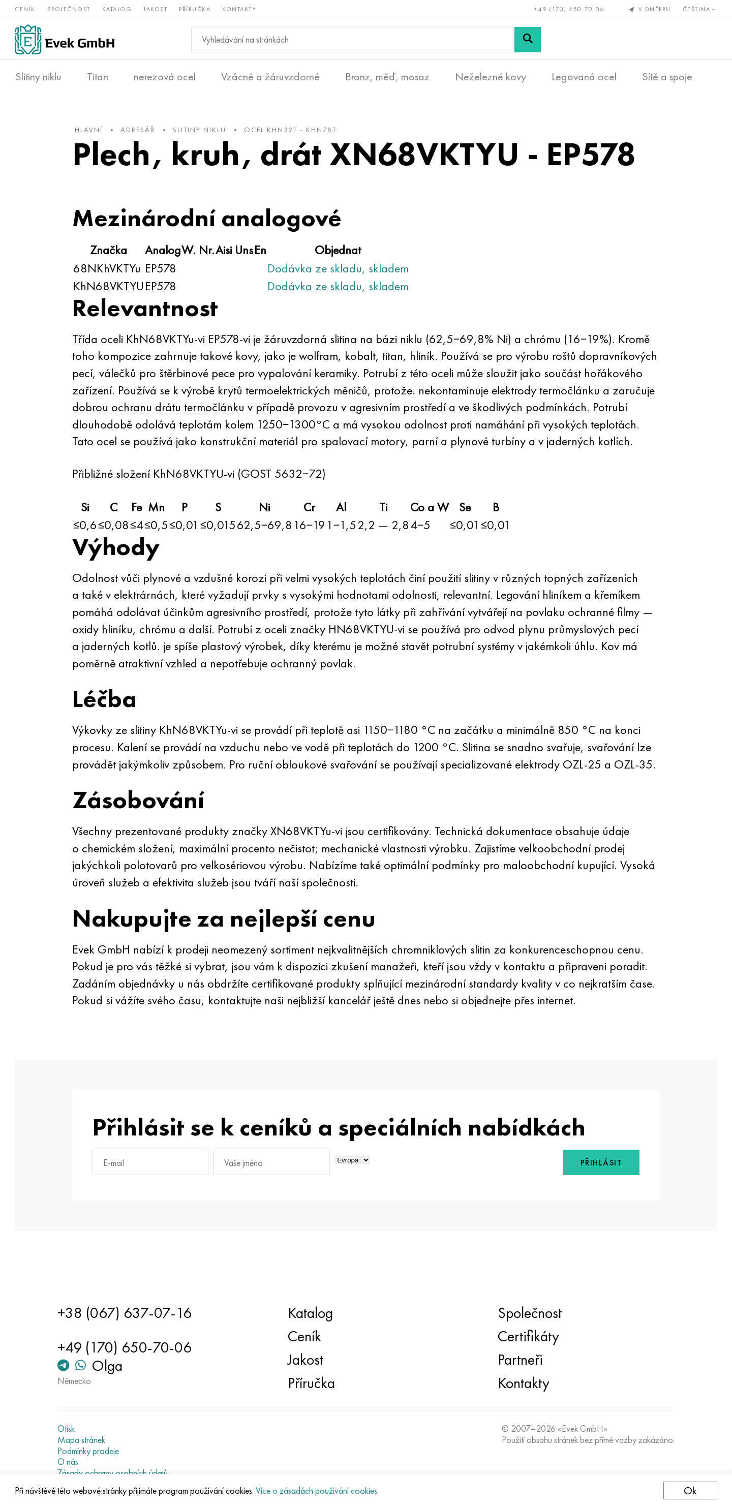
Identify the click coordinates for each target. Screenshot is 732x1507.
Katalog (118, 9)
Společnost (69, 9)
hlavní (91, 131)
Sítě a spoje (667, 77)
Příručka (195, 9)
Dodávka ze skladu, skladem (340, 270)
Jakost (156, 9)
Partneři (519, 1360)
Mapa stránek (83, 1440)
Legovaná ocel (584, 77)
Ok (689, 1490)
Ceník (25, 9)
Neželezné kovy (490, 77)
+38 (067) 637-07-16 (126, 1313)
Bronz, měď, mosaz (387, 77)
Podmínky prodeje (90, 1451)
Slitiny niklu (38, 77)
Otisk (68, 1429)
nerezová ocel (165, 77)
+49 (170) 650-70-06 (569, 9)
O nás (69, 1461)
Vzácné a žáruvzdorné (270, 77)
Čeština (699, 9)
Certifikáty (527, 1337)
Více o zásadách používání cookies (317, 1490)
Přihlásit (599, 1198)
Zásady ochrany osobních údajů (114, 1473)
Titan (97, 77)
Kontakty (240, 9)
